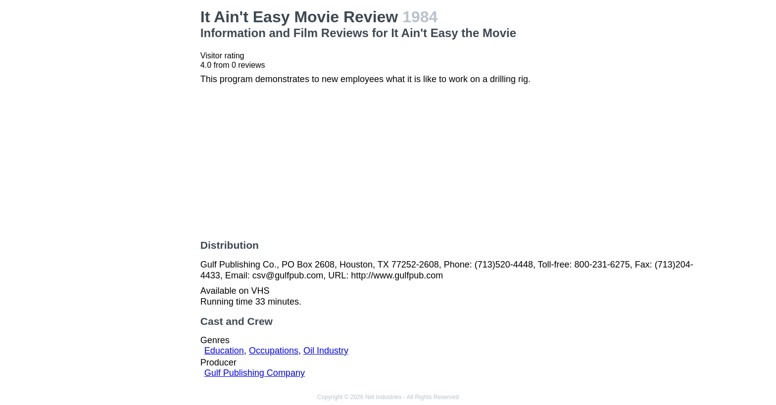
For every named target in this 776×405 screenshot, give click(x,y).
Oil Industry (325, 351)
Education (224, 351)
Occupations (273, 351)
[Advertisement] (134, 156)
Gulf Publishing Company (254, 373)
